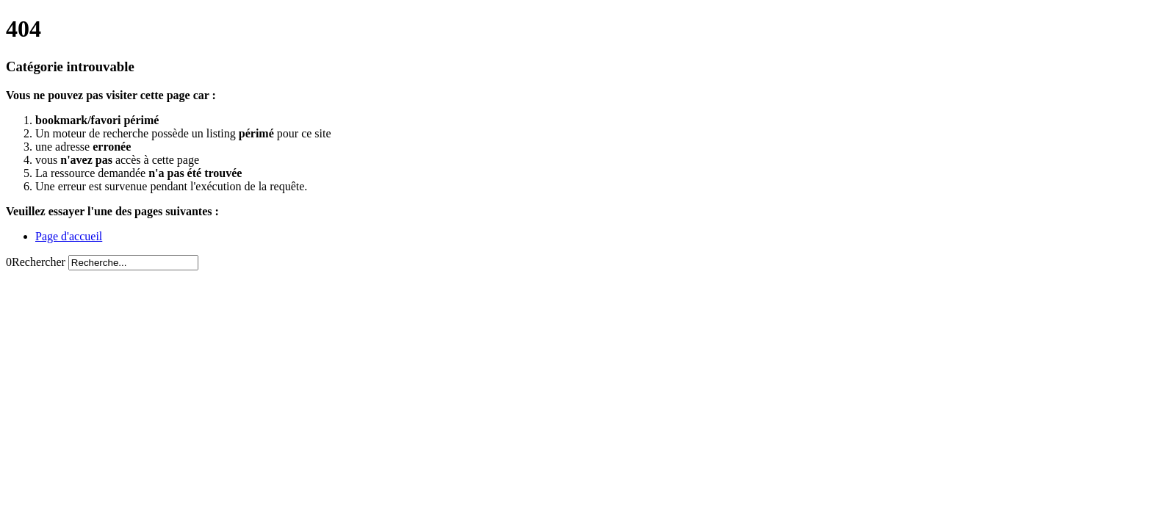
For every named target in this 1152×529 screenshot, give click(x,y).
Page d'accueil (68, 236)
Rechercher (38, 262)
